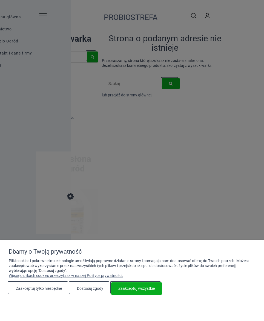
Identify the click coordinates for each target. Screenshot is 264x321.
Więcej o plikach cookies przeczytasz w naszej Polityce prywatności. (66, 275)
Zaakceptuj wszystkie (136, 288)
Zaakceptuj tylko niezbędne (39, 288)
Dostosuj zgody (90, 288)
